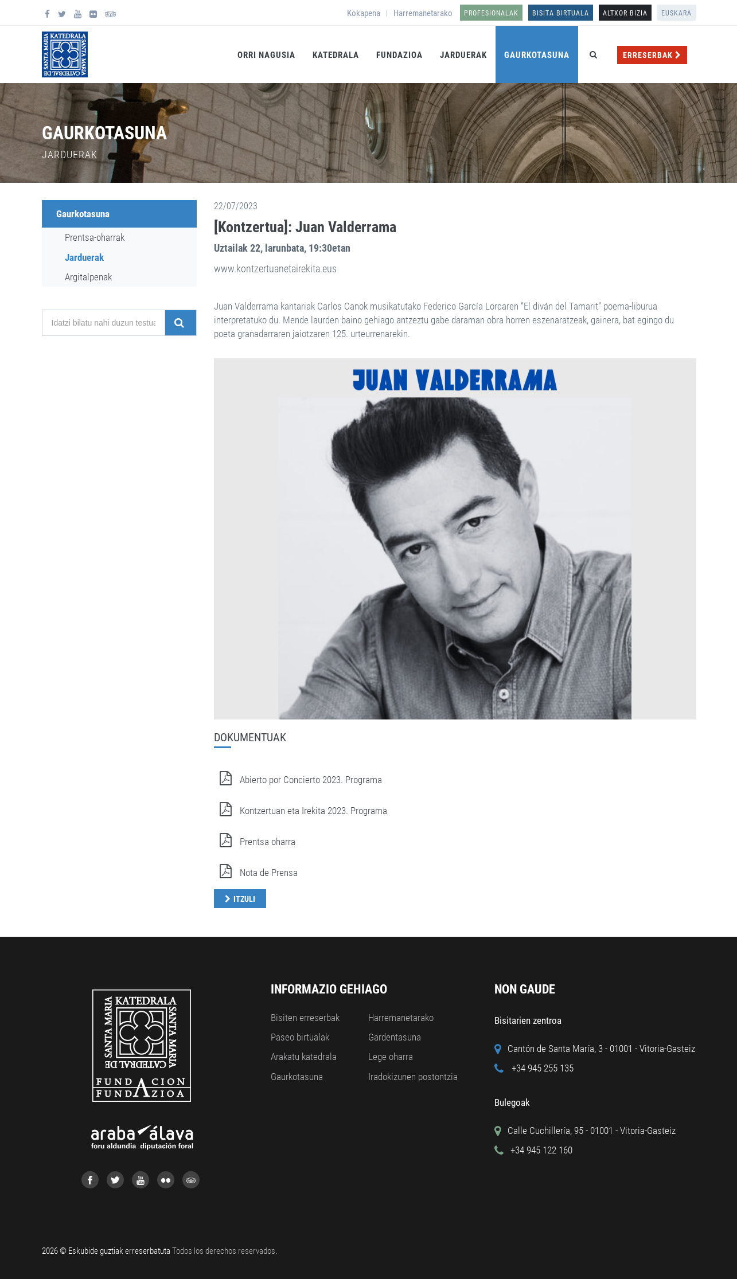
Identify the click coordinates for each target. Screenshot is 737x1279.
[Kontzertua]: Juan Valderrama (305, 227)
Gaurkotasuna (537, 55)
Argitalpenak (88, 277)
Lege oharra (390, 1056)
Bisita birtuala (560, 13)
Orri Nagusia (266, 55)
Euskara (676, 13)
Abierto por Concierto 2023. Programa (298, 779)
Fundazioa (399, 55)
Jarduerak (463, 55)
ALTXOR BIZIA (625, 13)
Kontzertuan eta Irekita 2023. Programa (300, 810)
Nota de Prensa (256, 872)
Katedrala (336, 55)
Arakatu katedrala (304, 1056)
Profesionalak (491, 13)
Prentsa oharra (254, 841)
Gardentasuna (394, 1037)
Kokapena (363, 13)
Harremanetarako (423, 13)
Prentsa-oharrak (94, 237)
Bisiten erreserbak (305, 1017)
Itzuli (244, 898)
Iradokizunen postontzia (413, 1076)
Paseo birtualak (300, 1037)
